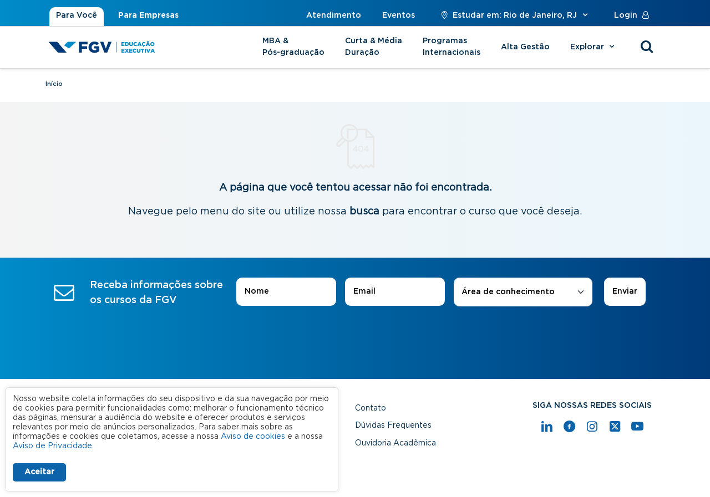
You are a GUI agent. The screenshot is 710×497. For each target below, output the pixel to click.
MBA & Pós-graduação (293, 47)
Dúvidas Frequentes (393, 425)
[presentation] (355, 337)
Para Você (76, 15)
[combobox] (523, 292)
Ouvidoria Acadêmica (395, 443)
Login (634, 15)
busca (364, 212)
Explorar (593, 47)
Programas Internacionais (451, 47)
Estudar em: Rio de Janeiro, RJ (514, 15)
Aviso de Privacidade (52, 446)
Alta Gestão (525, 47)
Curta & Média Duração (373, 47)
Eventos (398, 15)
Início (54, 84)
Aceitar (39, 472)
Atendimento (333, 15)
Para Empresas (148, 15)
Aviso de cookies (253, 436)
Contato (370, 408)
